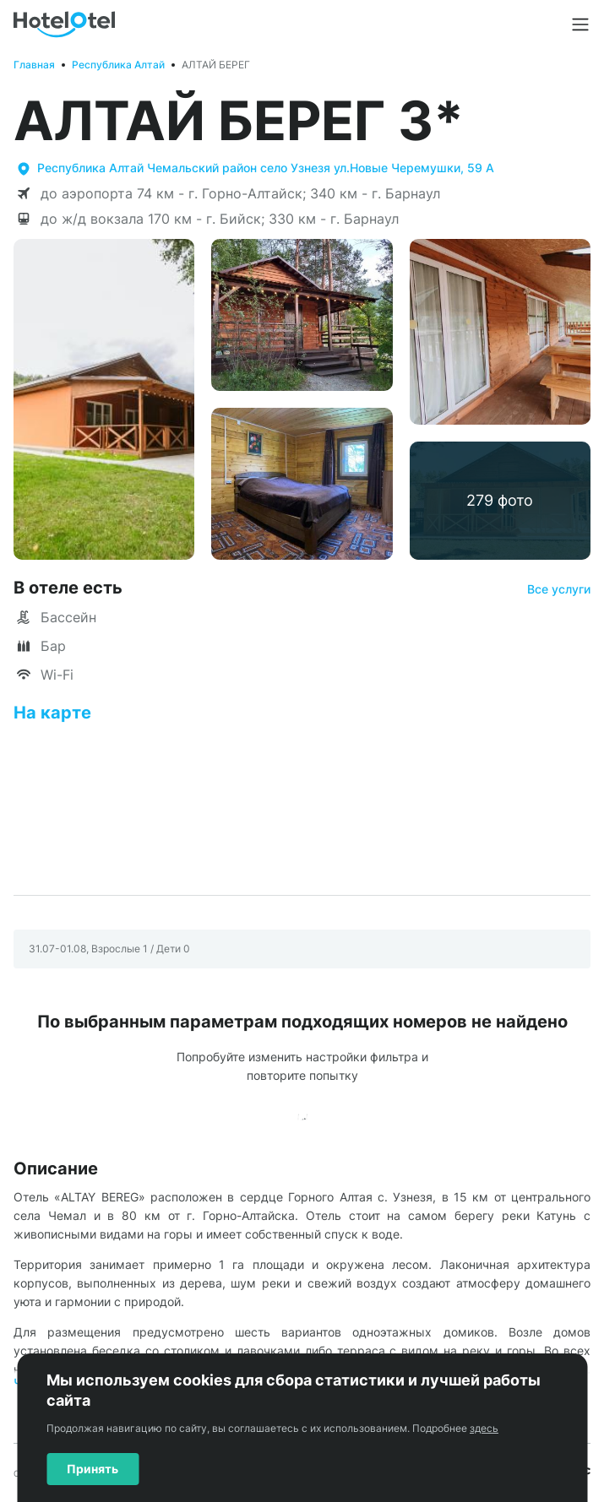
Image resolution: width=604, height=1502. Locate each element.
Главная (34, 64)
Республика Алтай (118, 64)
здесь (484, 1428)
